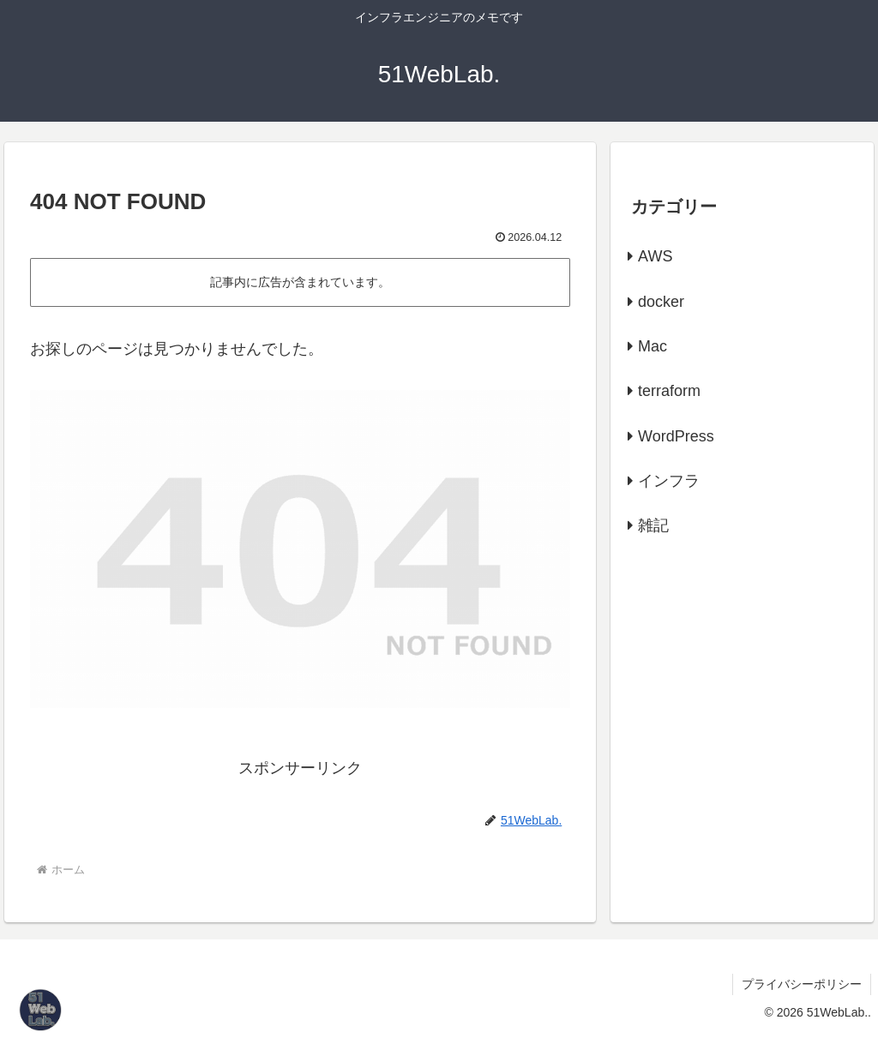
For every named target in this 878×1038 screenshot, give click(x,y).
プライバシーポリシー (802, 984)
